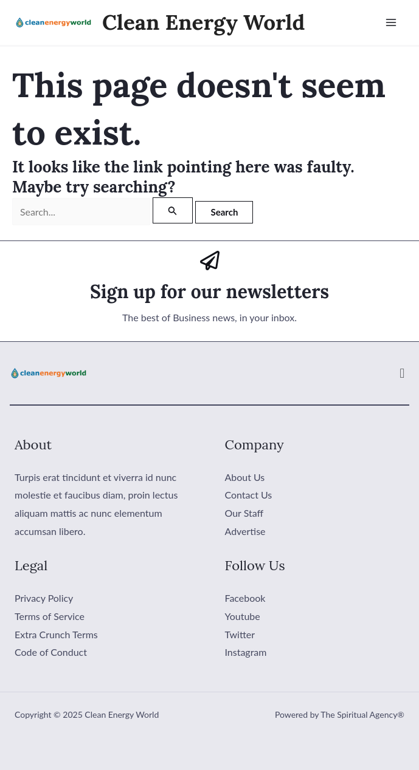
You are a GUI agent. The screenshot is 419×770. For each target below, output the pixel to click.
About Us (245, 476)
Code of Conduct (51, 652)
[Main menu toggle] (391, 22)
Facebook (245, 598)
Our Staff (244, 513)
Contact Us (248, 494)
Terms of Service (50, 616)
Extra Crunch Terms (56, 634)
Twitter (240, 634)
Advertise (245, 530)
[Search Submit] (173, 210)
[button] (402, 372)
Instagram (246, 652)
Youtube (242, 616)
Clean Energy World (203, 22)
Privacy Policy (44, 598)
